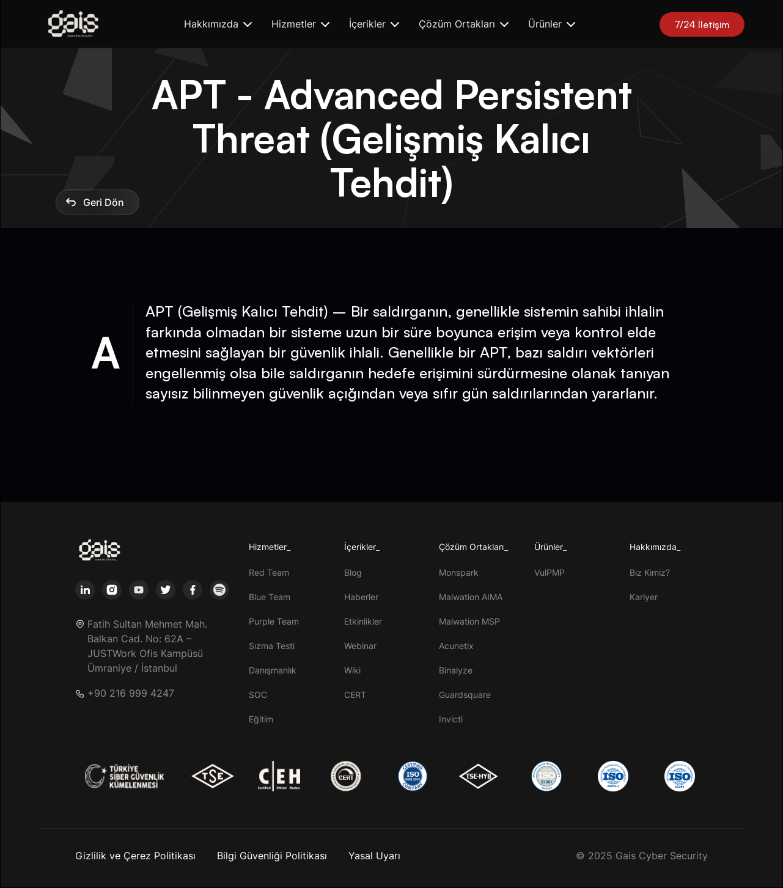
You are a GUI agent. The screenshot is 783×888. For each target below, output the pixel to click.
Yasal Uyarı (374, 855)
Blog (353, 572)
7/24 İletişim (702, 24)
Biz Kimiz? (650, 572)
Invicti (451, 719)
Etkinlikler (363, 621)
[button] (218, 24)
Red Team (269, 572)
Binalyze (455, 670)
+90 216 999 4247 (130, 693)
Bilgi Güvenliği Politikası (272, 855)
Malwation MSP (469, 621)
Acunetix (456, 645)
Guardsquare (465, 694)
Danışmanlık (272, 670)
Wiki (352, 670)
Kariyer (644, 597)
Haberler (361, 597)
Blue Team (269, 597)
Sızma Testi (272, 645)
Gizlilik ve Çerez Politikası (135, 855)
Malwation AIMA (470, 597)
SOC (258, 694)
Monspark (459, 572)
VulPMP (549, 572)
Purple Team (274, 621)
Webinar (360, 645)
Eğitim (261, 719)
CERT (355, 694)
